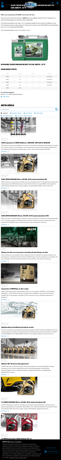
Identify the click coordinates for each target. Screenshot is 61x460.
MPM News (5, 96)
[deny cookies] (51, 448)
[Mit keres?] (30, 109)
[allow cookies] (51, 452)
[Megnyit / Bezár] (2, 3)
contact (7, 94)
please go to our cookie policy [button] (18, 457)
